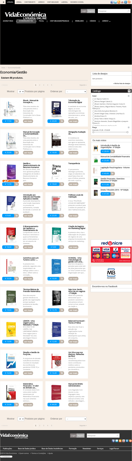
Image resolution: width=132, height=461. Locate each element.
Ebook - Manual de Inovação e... (30, 101)
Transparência (74, 163)
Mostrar (10, 91)
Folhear (12, 181)
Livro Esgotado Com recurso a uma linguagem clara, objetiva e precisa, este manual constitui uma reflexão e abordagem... (76, 395)
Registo (91, 11)
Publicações (7, 448)
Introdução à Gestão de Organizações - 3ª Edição (110, 146)
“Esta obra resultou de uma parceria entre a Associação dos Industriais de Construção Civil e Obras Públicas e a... (31, 111)
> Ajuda (50, 453)
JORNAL (19, 2)
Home (4, 2)
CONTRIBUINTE (29, 2)
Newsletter (87, 448)
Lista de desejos (99, 73)
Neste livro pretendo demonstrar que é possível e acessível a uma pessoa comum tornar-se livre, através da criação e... (76, 300)
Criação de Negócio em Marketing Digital (76, 227)
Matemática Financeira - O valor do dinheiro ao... (31, 386)
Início (3, 68)
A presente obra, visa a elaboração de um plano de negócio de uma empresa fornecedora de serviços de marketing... (77, 236)
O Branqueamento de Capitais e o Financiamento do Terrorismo (30, 229)
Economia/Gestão (26, 21)
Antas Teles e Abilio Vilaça (105, 119)
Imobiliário (79, 21)
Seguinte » (83, 85)
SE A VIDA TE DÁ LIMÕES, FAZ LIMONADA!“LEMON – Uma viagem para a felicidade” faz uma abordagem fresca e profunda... (31, 333)
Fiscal (41, 21)
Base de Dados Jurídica (27, 448)
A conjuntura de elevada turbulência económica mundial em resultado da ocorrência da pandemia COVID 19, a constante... (31, 363)
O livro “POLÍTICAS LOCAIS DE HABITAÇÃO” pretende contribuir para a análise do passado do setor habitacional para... (77, 205)
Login (84, 11)
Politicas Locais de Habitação (75, 196)
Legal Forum (114, 448)
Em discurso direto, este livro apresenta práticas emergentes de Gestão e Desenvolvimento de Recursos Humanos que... (31, 174)
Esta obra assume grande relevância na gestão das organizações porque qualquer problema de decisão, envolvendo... (31, 300)
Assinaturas (8, 21)
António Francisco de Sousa (105, 126)
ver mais (28, 121)
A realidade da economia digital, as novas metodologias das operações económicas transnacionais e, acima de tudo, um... (77, 111)
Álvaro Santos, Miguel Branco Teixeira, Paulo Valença (109, 107)
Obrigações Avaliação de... (77, 133)
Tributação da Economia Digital (75, 101)
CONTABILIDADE (53, 2)
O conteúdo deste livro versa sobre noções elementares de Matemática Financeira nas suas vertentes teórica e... (31, 395)
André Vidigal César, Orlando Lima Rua (109, 113)
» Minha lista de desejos (121, 83)
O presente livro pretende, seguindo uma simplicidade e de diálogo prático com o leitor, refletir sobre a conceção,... (31, 269)
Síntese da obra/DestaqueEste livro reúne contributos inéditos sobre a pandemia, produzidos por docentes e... (76, 363)
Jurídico (104, 21)
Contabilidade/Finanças (59, 21)
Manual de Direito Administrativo (75, 385)
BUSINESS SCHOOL (77, 2)
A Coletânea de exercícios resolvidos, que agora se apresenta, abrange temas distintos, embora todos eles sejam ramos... (77, 143)
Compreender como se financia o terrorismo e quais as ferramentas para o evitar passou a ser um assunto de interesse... (31, 237)
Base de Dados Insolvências (52, 448)
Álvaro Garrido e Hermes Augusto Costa (110, 104)
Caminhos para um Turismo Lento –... (31, 259)
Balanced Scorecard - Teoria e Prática (76, 322)
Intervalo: (95, 130)
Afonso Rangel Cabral (103, 101)
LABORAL (64, 2)
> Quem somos (23, 453)
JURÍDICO (41, 2)
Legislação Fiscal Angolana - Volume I (115, 168)
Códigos (93, 21)
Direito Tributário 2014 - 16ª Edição (115, 190)
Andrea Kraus (100, 116)
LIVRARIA (10, 2)
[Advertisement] (66, 44)
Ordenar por (56, 91)
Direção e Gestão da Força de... (31, 353)
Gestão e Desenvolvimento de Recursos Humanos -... (31, 166)
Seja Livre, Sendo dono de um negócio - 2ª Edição (76, 291)
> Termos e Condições (38, 453)
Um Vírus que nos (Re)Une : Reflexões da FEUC (76, 354)
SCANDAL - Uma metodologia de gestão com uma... (75, 260)
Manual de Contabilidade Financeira (115, 156)
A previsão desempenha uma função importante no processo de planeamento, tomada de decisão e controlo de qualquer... (31, 206)
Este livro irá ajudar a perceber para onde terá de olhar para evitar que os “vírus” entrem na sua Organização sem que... (76, 268)
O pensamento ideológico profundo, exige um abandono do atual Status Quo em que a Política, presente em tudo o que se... (76, 174)
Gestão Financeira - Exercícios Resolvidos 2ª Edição (112, 180)
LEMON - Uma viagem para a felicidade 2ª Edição (31, 323)
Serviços (100, 448)
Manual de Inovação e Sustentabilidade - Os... (31, 134)
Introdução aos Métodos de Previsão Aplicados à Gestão (31, 197)
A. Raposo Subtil (102, 99)
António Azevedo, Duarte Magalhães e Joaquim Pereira (110, 122)
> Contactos (6, 456)
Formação (73, 448)
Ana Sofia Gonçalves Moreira (106, 111)
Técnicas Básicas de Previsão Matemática (31, 290)
